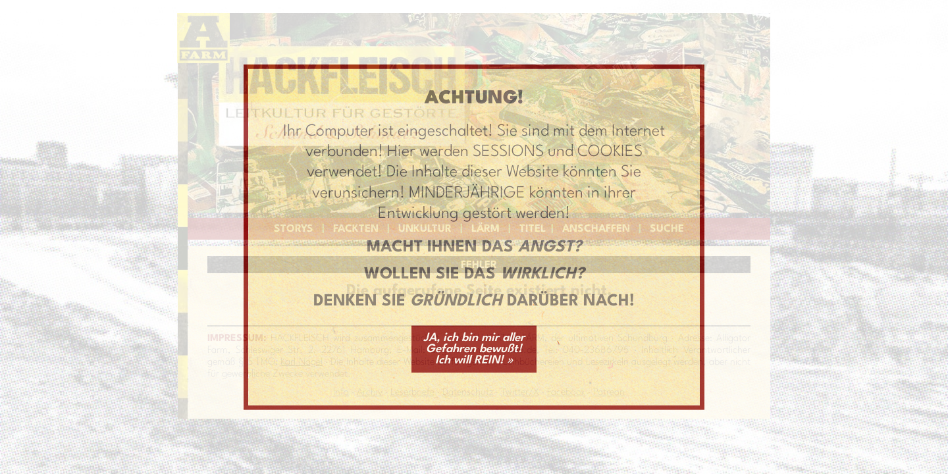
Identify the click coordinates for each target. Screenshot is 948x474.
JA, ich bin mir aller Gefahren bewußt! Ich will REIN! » (474, 348)
